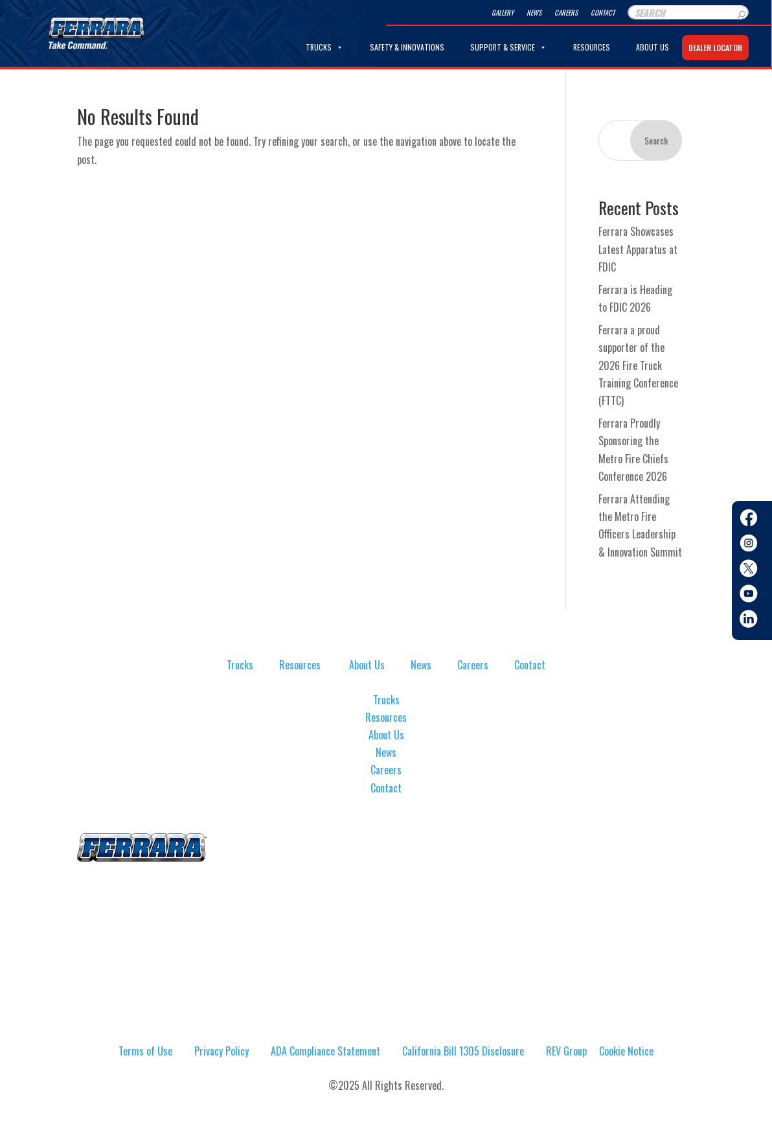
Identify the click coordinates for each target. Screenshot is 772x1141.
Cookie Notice (626, 1051)
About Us (652, 46)
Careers (566, 12)
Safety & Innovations (407, 46)
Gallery (503, 12)
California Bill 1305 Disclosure (463, 1051)
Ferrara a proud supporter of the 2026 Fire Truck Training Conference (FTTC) (638, 365)
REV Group (566, 1051)
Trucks (324, 47)
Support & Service (508, 47)
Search (656, 140)
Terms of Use (145, 1051)
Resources (591, 46)
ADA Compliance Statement (325, 1051)
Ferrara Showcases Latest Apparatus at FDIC (637, 249)
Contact (603, 12)
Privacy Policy (221, 1051)
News (534, 12)
